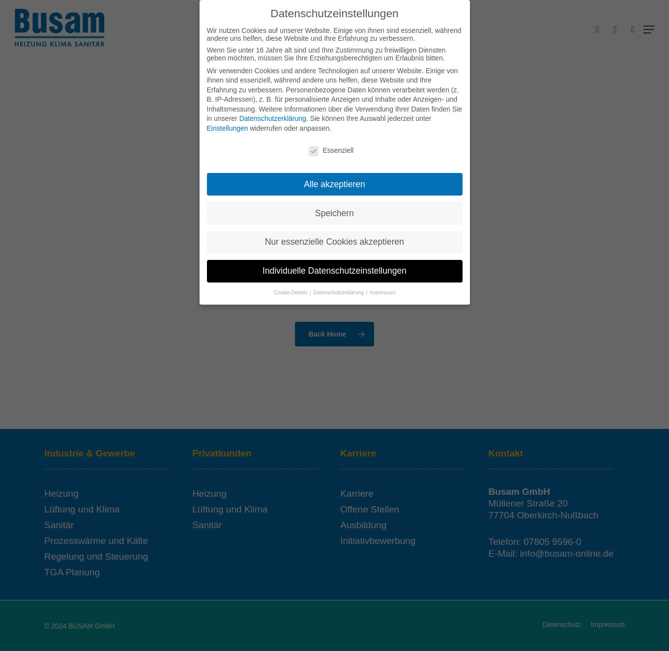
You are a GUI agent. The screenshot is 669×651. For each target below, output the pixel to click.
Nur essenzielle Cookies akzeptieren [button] (334, 240)
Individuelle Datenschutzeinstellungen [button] (334, 269)
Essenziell (331, 148)
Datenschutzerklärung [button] (339, 290)
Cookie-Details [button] (291, 290)
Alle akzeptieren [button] (334, 182)
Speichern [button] (334, 211)
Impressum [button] (382, 290)
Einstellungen (227, 126)
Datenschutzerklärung (272, 116)
